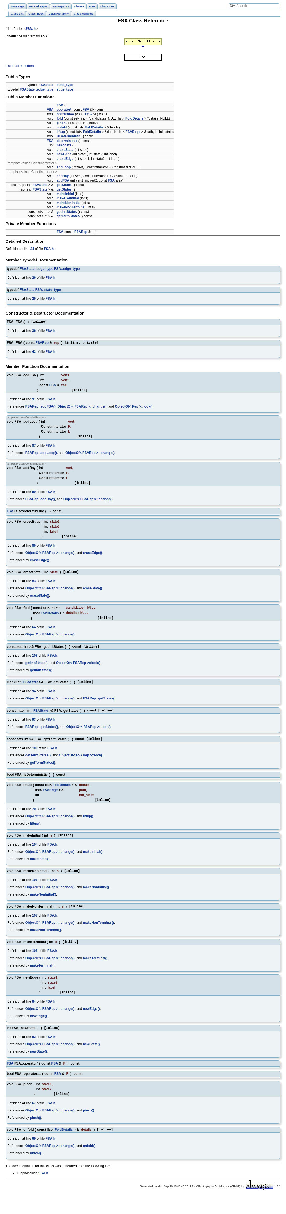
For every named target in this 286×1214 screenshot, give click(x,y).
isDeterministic (69, 137)
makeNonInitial (68, 204)
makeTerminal (68, 199)
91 (34, 402)
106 (35, 894)
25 (34, 299)
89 (34, 497)
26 (34, 278)
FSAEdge (132, 133)
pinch (61, 124)
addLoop (64, 168)
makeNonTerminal (71, 208)
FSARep (80, 233)
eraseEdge (65, 159)
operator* (64, 110)
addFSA (63, 181)
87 (34, 450)
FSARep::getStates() (99, 708)
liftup (61, 133)
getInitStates (67, 213)
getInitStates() (36, 672)
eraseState (65, 151)
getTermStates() (38, 766)
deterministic (67, 142)
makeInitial (65, 195)
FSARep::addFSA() (40, 410)
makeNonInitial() (96, 901)
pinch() (88, 1128)
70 (34, 821)
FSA (60, 106)
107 (35, 930)
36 (34, 332)
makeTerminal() (95, 973)
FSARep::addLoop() (41, 457)
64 (34, 636)
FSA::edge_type (67, 270)
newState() (91, 1061)
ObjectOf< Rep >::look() (133, 410)
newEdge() (91, 1025)
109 (35, 759)
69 (34, 1157)
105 (35, 966)
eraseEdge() (92, 559)
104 (35, 857)
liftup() (88, 828)
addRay (63, 177)
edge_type (65, 90)
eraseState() (92, 595)
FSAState (46, 86)
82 (34, 1054)
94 (34, 701)
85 (34, 551)
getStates (64, 186)
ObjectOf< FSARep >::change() (81, 410)
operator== (65, 115)
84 (34, 1018)
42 (34, 354)
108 (35, 665)
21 (32, 250)
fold (60, 119)
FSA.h (31, 29)
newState (64, 146)
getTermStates (68, 217)
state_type (65, 86)
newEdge (64, 155)
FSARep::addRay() (40, 504)
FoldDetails (134, 119)
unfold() (89, 1165)
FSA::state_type (48, 290)
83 (34, 588)
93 (34, 730)
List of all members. (20, 67)
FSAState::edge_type (37, 90)
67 (34, 1121)
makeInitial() (93, 865)
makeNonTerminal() (98, 937)
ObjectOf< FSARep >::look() (78, 672)
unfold (62, 128)
